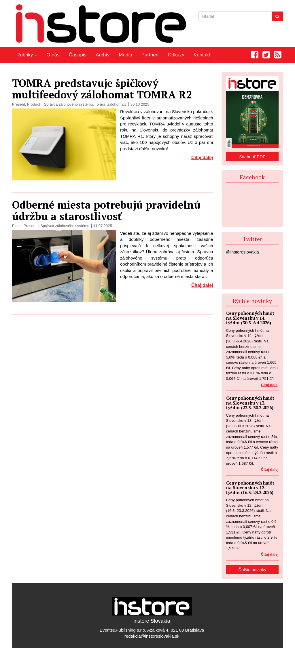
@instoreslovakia (242, 251)
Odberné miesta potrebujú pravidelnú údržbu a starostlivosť (106, 210)
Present (18, 104)
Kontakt (202, 55)
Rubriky (26, 55)
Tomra (100, 104)
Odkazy (176, 55)
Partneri (150, 55)
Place (17, 226)
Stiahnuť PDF (252, 156)
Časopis (77, 55)
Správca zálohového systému (68, 104)
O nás (52, 55)
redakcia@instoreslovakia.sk (151, 636)
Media (125, 55)
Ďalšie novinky (252, 569)
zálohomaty (116, 104)
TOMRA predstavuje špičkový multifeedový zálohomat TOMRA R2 (102, 88)
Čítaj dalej (202, 157)
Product (33, 104)
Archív (102, 55)
